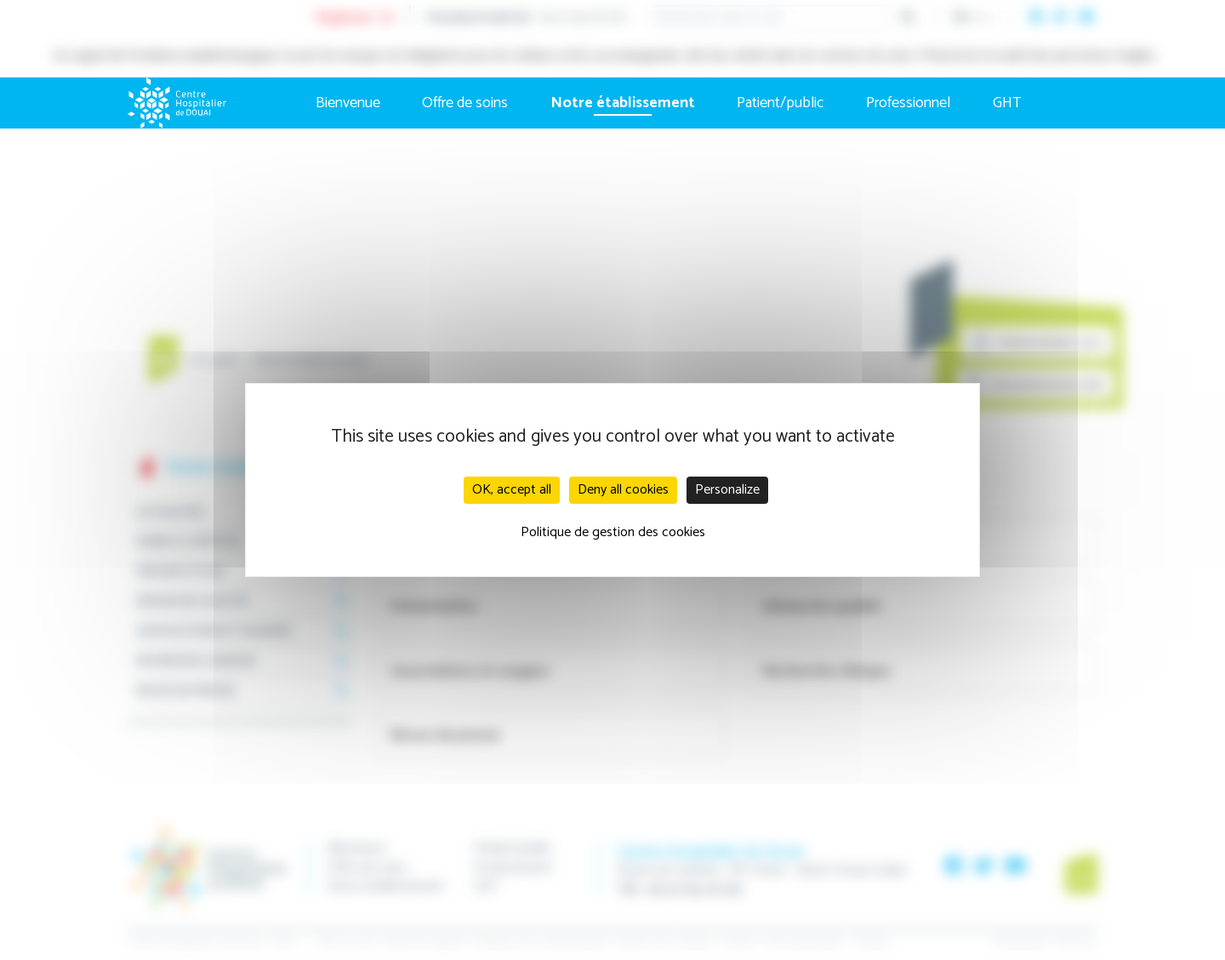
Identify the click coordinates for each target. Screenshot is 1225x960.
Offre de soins (465, 103)
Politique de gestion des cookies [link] (613, 532)
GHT (1007, 103)
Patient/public (780, 103)
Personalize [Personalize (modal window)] (727, 489)
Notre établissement (622, 103)
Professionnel (908, 103)
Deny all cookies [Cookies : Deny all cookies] (623, 489)
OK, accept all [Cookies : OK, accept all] (511, 489)
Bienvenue (348, 103)
